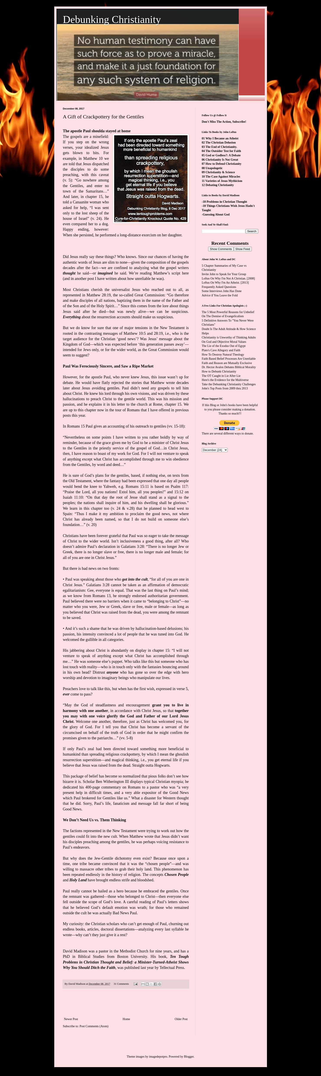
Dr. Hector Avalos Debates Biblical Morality (229, 367)
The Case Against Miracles (223, 176)
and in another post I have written (90, 278)
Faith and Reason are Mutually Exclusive (227, 363)
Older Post (181, 1019)
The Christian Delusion (221, 142)
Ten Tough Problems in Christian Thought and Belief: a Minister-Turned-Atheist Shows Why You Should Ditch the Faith (126, 962)
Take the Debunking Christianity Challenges (229, 384)
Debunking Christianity (112, 19)
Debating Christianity (220, 185)
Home (126, 1019)
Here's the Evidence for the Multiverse (225, 380)
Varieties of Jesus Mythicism (223, 181)
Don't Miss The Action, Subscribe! (224, 121)
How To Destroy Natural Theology (223, 354)
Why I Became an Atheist (222, 138)
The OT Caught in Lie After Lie (221, 375)
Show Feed (242, 249)
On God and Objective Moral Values (224, 341)
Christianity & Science (220, 172)
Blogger (189, 1056)
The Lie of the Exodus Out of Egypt (224, 346)
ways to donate (244, 433)
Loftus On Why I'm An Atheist (220, 282)
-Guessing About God (216, 214)
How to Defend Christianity (223, 163)
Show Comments (221, 249)
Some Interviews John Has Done (222, 291)
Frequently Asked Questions (219, 287)
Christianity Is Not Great (222, 159)
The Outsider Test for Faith (223, 151)
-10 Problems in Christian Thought (224, 201)
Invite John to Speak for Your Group (224, 274)
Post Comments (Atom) (94, 1026)
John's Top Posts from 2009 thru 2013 (225, 388)
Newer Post (71, 1019)
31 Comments (121, 983)
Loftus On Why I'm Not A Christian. (224, 278)
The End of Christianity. (221, 147)
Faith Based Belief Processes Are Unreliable (229, 358)
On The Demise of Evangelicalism (223, 316)
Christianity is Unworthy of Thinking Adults (229, 337)
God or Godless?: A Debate (223, 155)
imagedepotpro (158, 1056)
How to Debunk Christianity (219, 371)
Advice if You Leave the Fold (220, 295)
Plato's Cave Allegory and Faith (221, 350)
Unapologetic (214, 168)
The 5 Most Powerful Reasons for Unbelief (228, 312)
